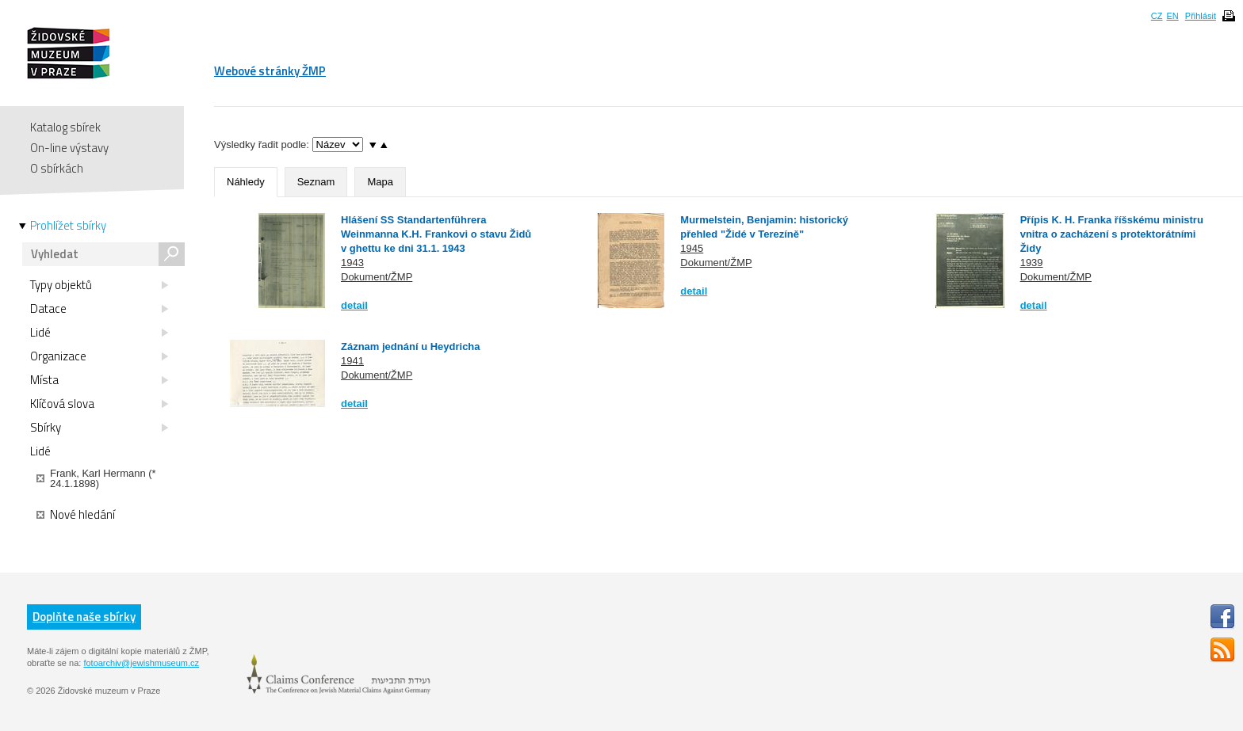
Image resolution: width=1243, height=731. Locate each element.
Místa (99, 380)
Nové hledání (75, 515)
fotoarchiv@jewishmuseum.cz (141, 663)
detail (354, 305)
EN (1172, 16)
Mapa (380, 182)
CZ (1157, 16)
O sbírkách (56, 168)
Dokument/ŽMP (376, 277)
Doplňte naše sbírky (84, 616)
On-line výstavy (69, 148)
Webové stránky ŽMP (270, 71)
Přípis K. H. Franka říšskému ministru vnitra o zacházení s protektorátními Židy (1111, 234)
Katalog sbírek (65, 127)
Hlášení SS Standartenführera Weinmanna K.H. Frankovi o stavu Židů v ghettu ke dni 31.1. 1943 (436, 234)
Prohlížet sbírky (68, 226)
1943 (352, 262)
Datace (99, 309)
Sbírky (99, 428)
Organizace (99, 356)
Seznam (316, 182)
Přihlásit (1200, 16)
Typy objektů (99, 285)
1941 (352, 361)
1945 (691, 248)
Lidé (99, 333)
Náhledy (246, 182)
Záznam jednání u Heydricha (410, 346)
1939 (1031, 262)
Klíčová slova (99, 404)
